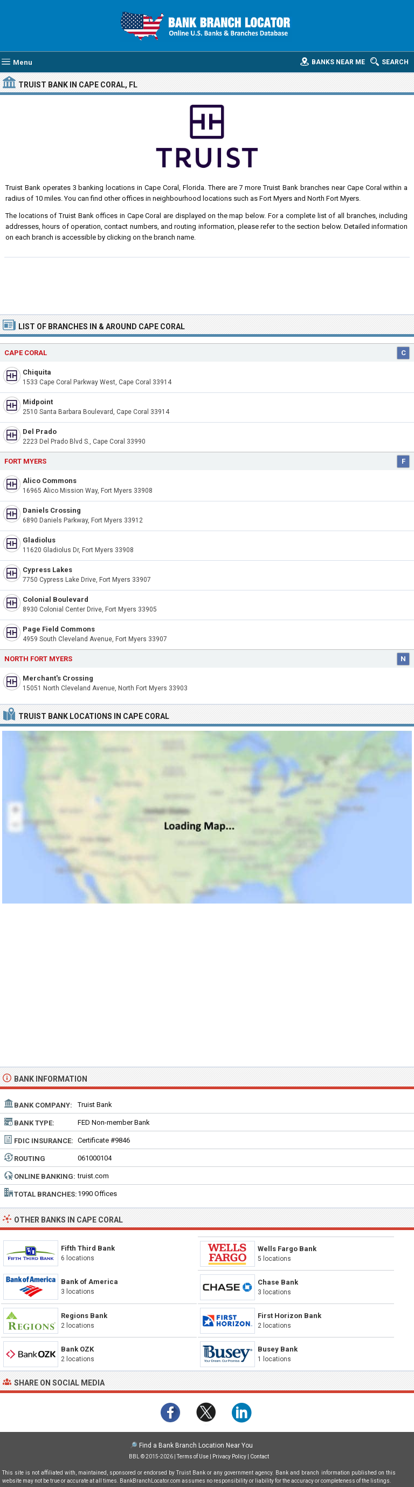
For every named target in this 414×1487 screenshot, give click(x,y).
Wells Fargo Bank (287, 1249)
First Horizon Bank (289, 1316)
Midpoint (38, 402)
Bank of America (89, 1282)
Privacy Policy (229, 1456)
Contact (259, 1456)
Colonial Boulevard (55, 599)
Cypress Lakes (47, 570)
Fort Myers (25, 461)
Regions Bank (84, 1316)
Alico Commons (50, 481)
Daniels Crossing (52, 510)
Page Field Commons (59, 629)
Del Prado (40, 431)
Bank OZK (77, 1349)
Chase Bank (278, 1282)
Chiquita (37, 372)
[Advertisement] (207, 284)
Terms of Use (193, 1456)
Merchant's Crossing (58, 678)
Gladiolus (39, 540)
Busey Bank (278, 1349)
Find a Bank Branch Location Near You (196, 1445)
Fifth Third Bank (88, 1248)
